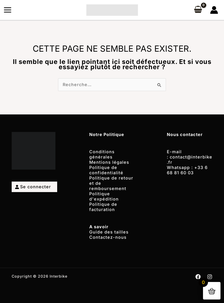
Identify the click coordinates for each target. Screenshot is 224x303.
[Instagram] (209, 276)
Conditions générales (102, 154)
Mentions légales (109, 162)
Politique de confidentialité (106, 170)
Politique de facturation (103, 207)
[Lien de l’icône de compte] (214, 10)
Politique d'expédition (104, 196)
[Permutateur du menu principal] (7, 10)
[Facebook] (198, 276)
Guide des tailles (109, 232)
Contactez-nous (108, 237)
